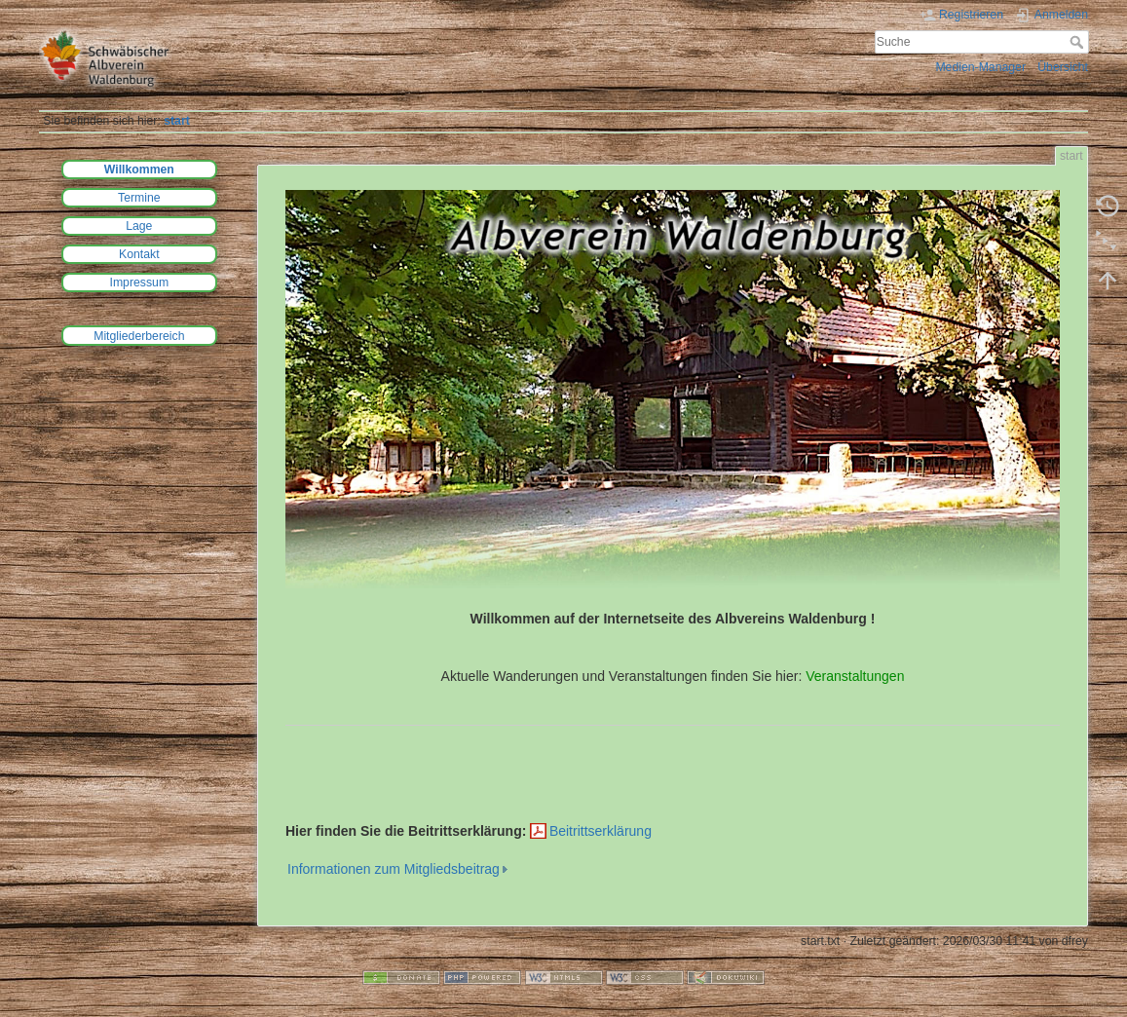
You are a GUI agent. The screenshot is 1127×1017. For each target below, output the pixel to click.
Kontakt (139, 254)
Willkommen (139, 169)
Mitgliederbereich (139, 336)
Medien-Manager (980, 67)
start (177, 121)
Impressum (139, 282)
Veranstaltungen (855, 676)
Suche (1079, 42)
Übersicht (1062, 67)
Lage (139, 226)
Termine (139, 198)
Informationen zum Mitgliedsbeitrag (393, 869)
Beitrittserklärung (600, 831)
